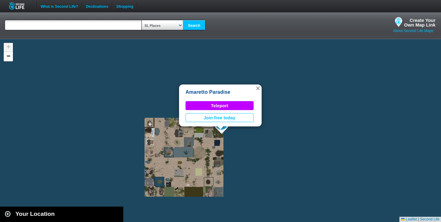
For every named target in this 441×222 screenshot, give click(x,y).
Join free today (219, 117)
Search (194, 25)
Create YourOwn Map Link (419, 22)
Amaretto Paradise (208, 92)
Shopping (124, 5)
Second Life (20, 6)
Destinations (97, 5)
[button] (258, 88)
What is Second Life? (59, 5)
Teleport (219, 105)
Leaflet (409, 219)
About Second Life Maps (413, 31)
